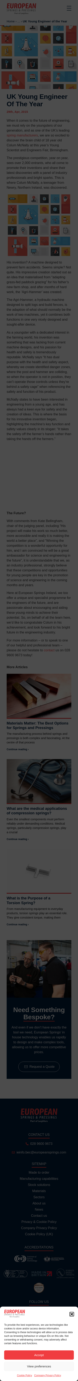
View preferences (39, 1366)
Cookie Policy (24, 1375)
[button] (72, 1314)
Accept (39, 1355)
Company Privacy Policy (47, 1375)
